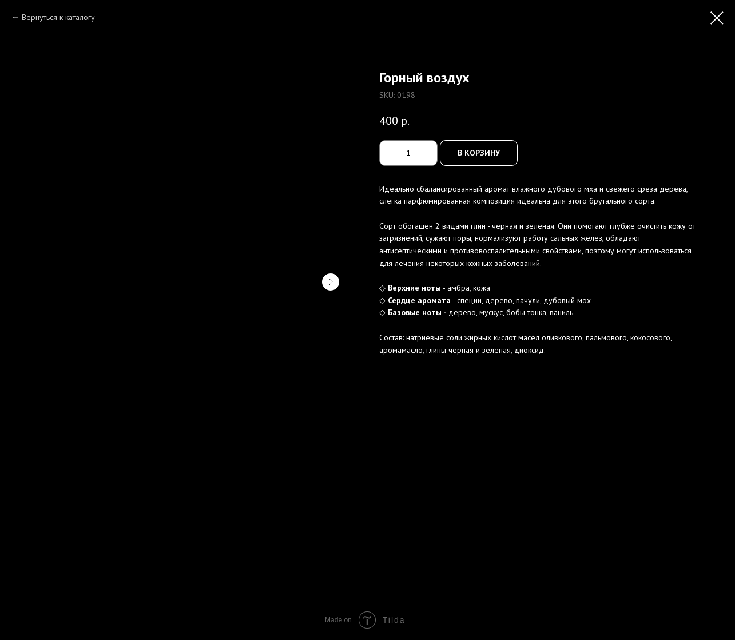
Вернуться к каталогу (58, 17)
